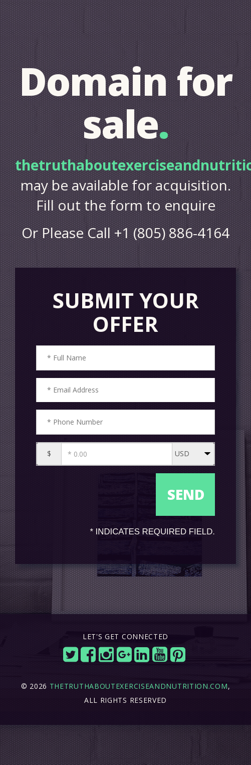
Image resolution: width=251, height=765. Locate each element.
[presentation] (95, 488)
